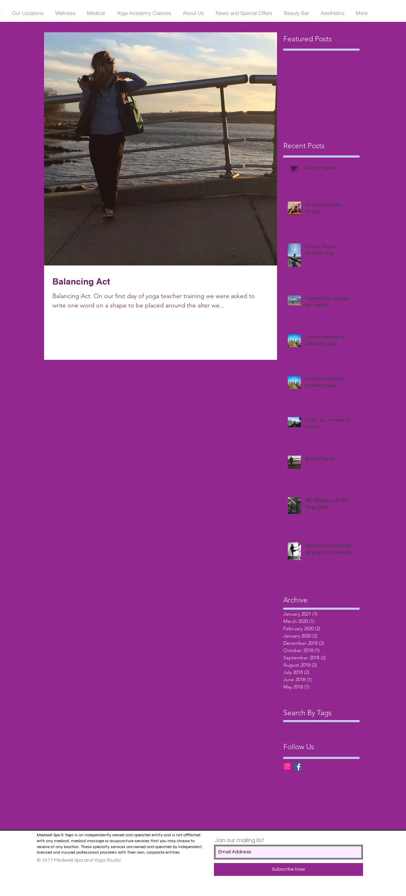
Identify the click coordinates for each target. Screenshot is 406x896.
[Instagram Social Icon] (287, 766)
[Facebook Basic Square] (298, 766)
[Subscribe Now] (288, 869)
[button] (28, 13)
